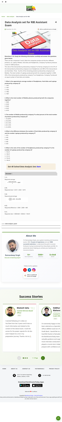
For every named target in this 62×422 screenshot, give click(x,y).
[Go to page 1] (23, 377)
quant (15, 224)
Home (3, 16)
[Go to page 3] (27, 377)
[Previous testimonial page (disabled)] (19, 378)
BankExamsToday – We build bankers (34, 415)
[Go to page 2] (25, 377)
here (39, 166)
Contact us (26, 388)
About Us (14, 388)
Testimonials (39, 388)
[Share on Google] (47, 29)
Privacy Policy (54, 388)
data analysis (10, 16)
